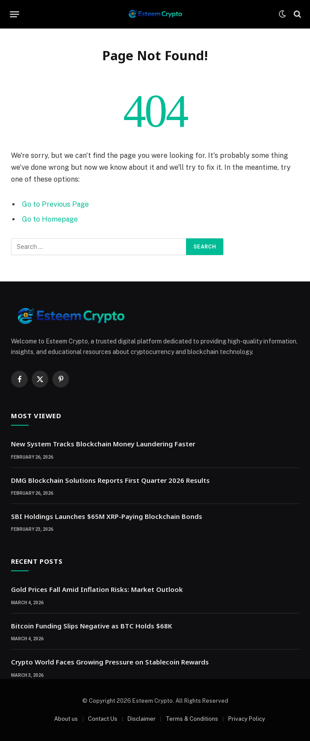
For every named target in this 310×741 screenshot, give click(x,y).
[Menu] (14, 14)
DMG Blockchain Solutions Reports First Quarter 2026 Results (110, 480)
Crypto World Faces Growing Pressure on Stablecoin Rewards (110, 661)
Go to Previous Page (55, 204)
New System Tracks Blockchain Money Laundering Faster (103, 443)
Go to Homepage (50, 219)
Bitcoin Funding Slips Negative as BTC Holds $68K (91, 625)
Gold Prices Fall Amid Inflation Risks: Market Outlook (97, 589)
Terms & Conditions (192, 718)
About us (66, 718)
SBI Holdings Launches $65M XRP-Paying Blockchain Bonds (106, 516)
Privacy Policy (246, 718)
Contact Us (102, 718)
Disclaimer (142, 718)
